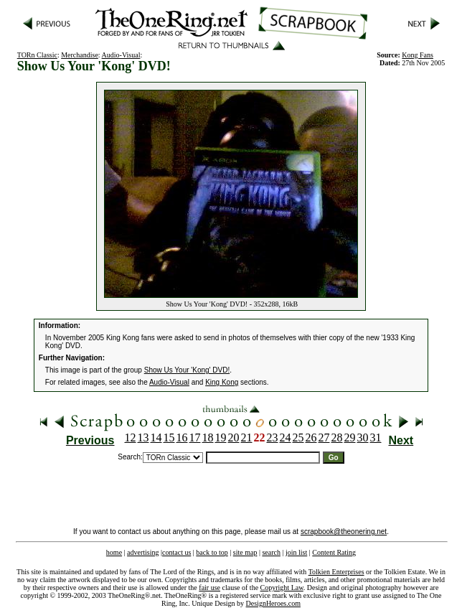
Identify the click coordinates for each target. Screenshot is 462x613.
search (271, 552)
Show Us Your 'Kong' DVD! (187, 370)
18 (208, 437)
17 (195, 437)
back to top (211, 552)
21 (247, 437)
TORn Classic (37, 55)
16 (182, 437)
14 (156, 437)
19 (221, 437)
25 (298, 437)
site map (245, 552)
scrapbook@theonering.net (344, 531)
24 (285, 437)
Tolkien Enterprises (336, 572)
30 (363, 437)
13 (143, 437)
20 (234, 437)
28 (337, 437)
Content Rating (334, 552)
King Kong (221, 382)
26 (311, 437)
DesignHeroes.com (273, 603)
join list (296, 552)
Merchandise (79, 55)
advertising (143, 552)
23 (272, 437)
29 (350, 437)
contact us (176, 552)
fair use (209, 587)
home (114, 552)
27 (324, 437)
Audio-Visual (121, 55)
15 (169, 437)
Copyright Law (281, 587)
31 (376, 437)
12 (130, 437)
